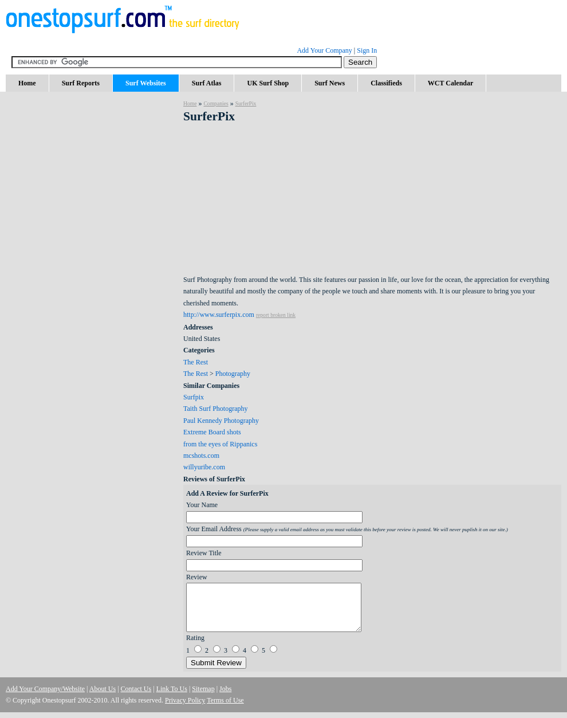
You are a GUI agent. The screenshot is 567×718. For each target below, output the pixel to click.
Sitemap (203, 689)
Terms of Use (225, 700)
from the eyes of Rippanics (220, 444)
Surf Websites (145, 83)
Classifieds (386, 83)
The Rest (195, 362)
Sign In (367, 50)
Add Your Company (324, 50)
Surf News (329, 83)
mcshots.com (201, 456)
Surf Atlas (207, 83)
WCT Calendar (450, 83)
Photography (232, 374)
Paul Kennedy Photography (221, 421)
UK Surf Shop (268, 83)
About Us (102, 689)
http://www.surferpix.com (218, 315)
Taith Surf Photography (215, 409)
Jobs (225, 689)
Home (27, 83)
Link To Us (171, 689)
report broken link (276, 315)
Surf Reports (81, 83)
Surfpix (193, 397)
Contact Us (136, 689)
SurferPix (246, 103)
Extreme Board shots (212, 432)
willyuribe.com (204, 467)
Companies (215, 103)
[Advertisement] (92, 194)
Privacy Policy (185, 700)
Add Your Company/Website (45, 689)
